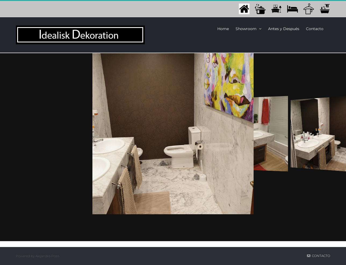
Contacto (318, 256)
